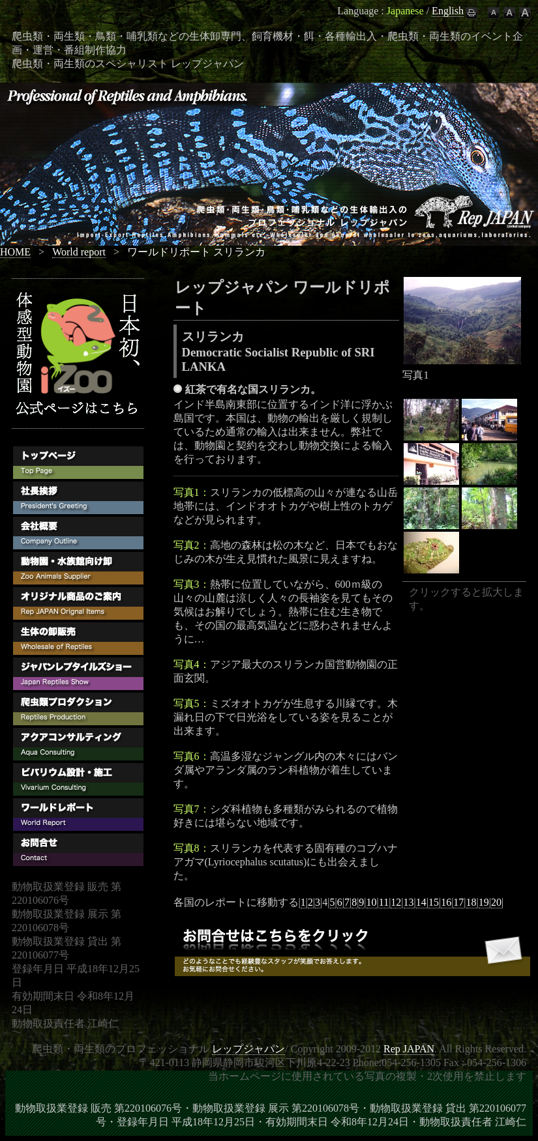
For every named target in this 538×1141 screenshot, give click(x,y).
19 (484, 902)
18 (471, 902)
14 (421, 902)
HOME (15, 251)
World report (79, 251)
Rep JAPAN (408, 1048)
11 (384, 902)
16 (446, 902)
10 (371, 902)
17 (458, 902)
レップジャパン (248, 1048)
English (448, 10)
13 (409, 902)
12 (396, 902)
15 (433, 902)
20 (496, 902)
